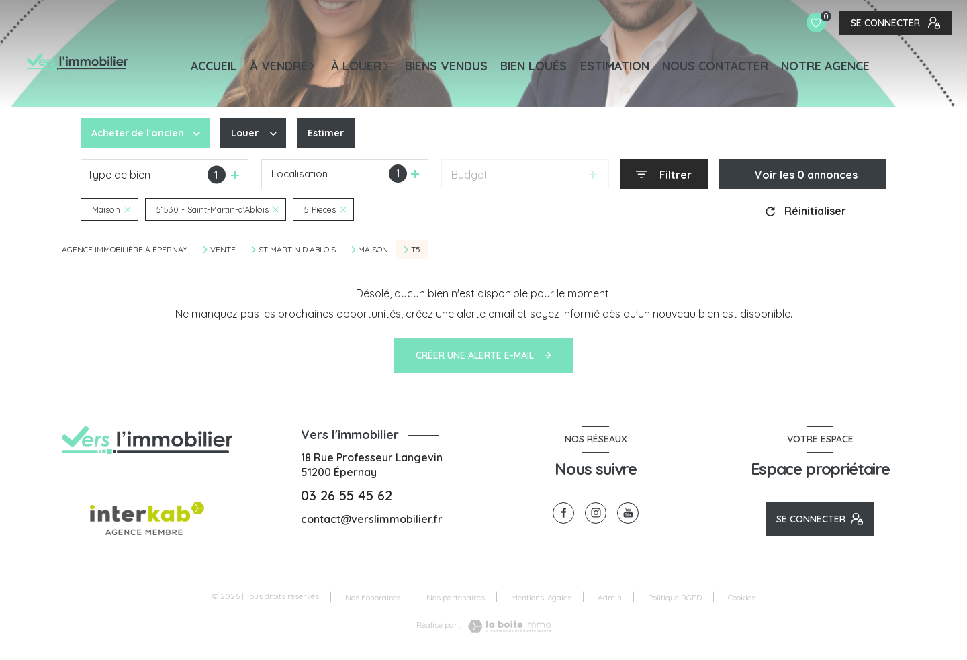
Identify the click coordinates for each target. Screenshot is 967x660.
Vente (223, 250)
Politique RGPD (675, 597)
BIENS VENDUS (446, 66)
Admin (610, 597)
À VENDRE (279, 66)
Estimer (337, 133)
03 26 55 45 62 (346, 495)
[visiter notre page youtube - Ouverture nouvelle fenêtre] (628, 513)
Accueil (214, 66)
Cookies (741, 597)
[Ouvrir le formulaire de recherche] (664, 174)
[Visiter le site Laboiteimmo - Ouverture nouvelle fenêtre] (506, 626)
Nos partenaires (455, 597)
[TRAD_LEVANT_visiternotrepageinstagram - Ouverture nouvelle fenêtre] (595, 513)
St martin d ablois (297, 250)
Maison (373, 250)
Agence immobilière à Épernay (124, 249)
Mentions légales (541, 597)
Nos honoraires (372, 597)
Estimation (614, 66)
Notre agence (825, 66)
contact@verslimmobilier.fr (372, 519)
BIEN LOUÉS (533, 66)
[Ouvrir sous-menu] (316, 65)
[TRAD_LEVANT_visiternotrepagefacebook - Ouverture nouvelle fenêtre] (563, 513)
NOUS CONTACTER (715, 66)
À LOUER (356, 66)
